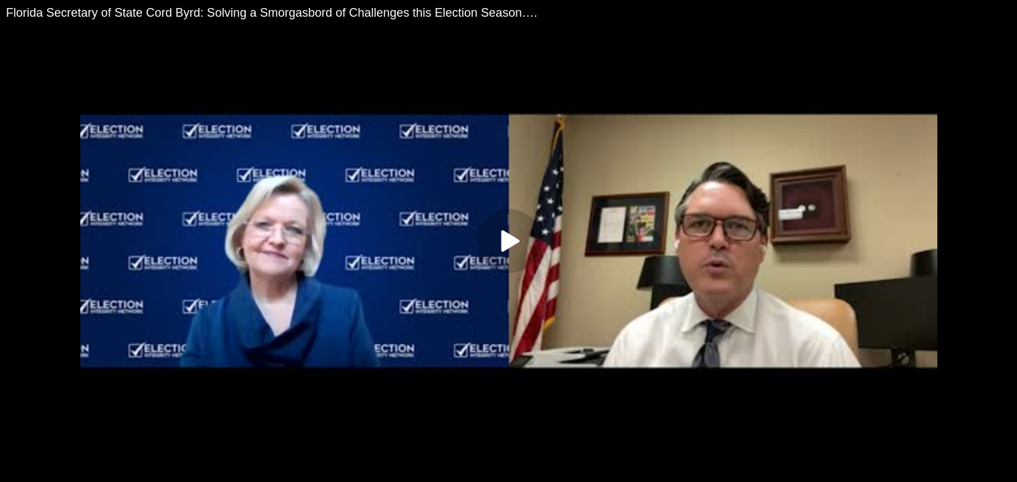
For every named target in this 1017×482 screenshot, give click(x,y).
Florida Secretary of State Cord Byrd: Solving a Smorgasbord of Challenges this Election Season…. (271, 12)
